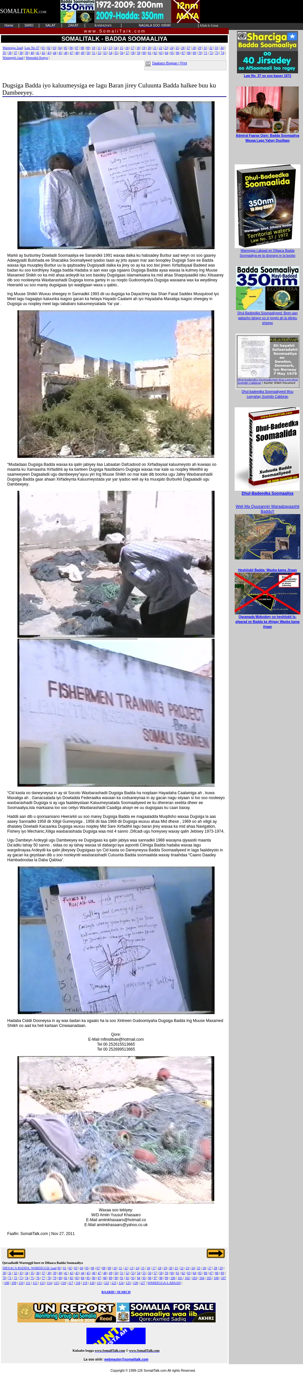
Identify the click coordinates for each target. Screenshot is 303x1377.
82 (71, 1278)
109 (14, 1283)
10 (93, 48)
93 (132, 1278)
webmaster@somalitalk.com (126, 1359)
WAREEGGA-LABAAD (164, 1283)
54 (110, 53)
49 (82, 53)
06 (71, 48)
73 (217, 53)
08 (82, 48)
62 (155, 53)
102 (187, 1278)
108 (6, 1283)
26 (182, 48)
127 (142, 1283)
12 (104, 48)
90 (116, 1278)
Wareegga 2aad (13, 48)
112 (35, 1283)
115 (56, 1283)
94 (138, 1278)
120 (92, 1283)
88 (104, 1278)
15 (121, 48)
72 (211, 53)
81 (65, 1278)
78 (49, 1278)
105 (209, 1278)
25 (177, 48)
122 (106, 1283)
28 (194, 48)
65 (172, 53)
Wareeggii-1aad (13, 57)
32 (211, 48)
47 (71, 53)
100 (172, 1278)
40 (32, 53)
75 (32, 1278)
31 (205, 48)
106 (216, 1278)
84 (82, 1278)
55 (116, 53)
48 (77, 53)
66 (177, 53)
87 (99, 1278)
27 (188, 48)
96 (149, 1278)
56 (121, 53)
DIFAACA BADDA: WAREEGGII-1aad (30, 1268)
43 (49, 53)
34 (222, 48)
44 (54, 53)
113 (42, 1283)
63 (160, 53)
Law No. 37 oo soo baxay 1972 (267, 74)
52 (99, 53)
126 (135, 1283)
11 (99, 48)
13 (110, 48)
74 (222, 53)
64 (166, 53)
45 (60, 53)
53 (104, 53)
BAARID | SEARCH (116, 1292)
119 (84, 1283)
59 (138, 53)
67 (183, 53)
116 (63, 1283)
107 (223, 1278)
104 (201, 1278)
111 (28, 1283)
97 (155, 1278)
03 (54, 48)
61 (149, 53)
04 (59, 48)
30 (4, 1273)
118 (77, 1283)
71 (205, 53)
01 (43, 48)
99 (166, 1278)
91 (121, 1278)
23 (166, 48)
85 (88, 1278)
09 (88, 48)
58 (132, 53)
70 (200, 53)
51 (93, 53)
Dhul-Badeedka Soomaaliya (267, 493)
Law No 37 (31, 48)
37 (15, 53)
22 (160, 48)
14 (115, 48)
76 (37, 1278)
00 (59, 1268)
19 (143, 48)
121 (99, 1283)
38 (21, 53)
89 (110, 1278)
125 (128, 1283)
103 (194, 1278)
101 (179, 1278)
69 (194, 53)
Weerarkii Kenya (37, 57)
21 (154, 48)
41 (37, 53)
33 (216, 48)
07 (77, 48)
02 (48, 48)
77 (43, 1278)
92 (127, 1278)
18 (138, 48)
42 (43, 53)
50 (88, 53)
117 (70, 1283)
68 (189, 53)
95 (144, 1278)
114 (49, 1283)
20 (149, 48)
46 (65, 53)
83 (77, 1278)
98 (160, 1278)
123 (113, 1283)
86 (93, 1278)
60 (144, 53)
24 (171, 48)
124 (121, 1283)
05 (65, 48)
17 (132, 48)
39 (26, 53)
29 (199, 48)
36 (10, 53)
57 (127, 53)
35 (4, 53)
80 (60, 1278)
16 (126, 48)
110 (21, 1283)
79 (54, 1278)
